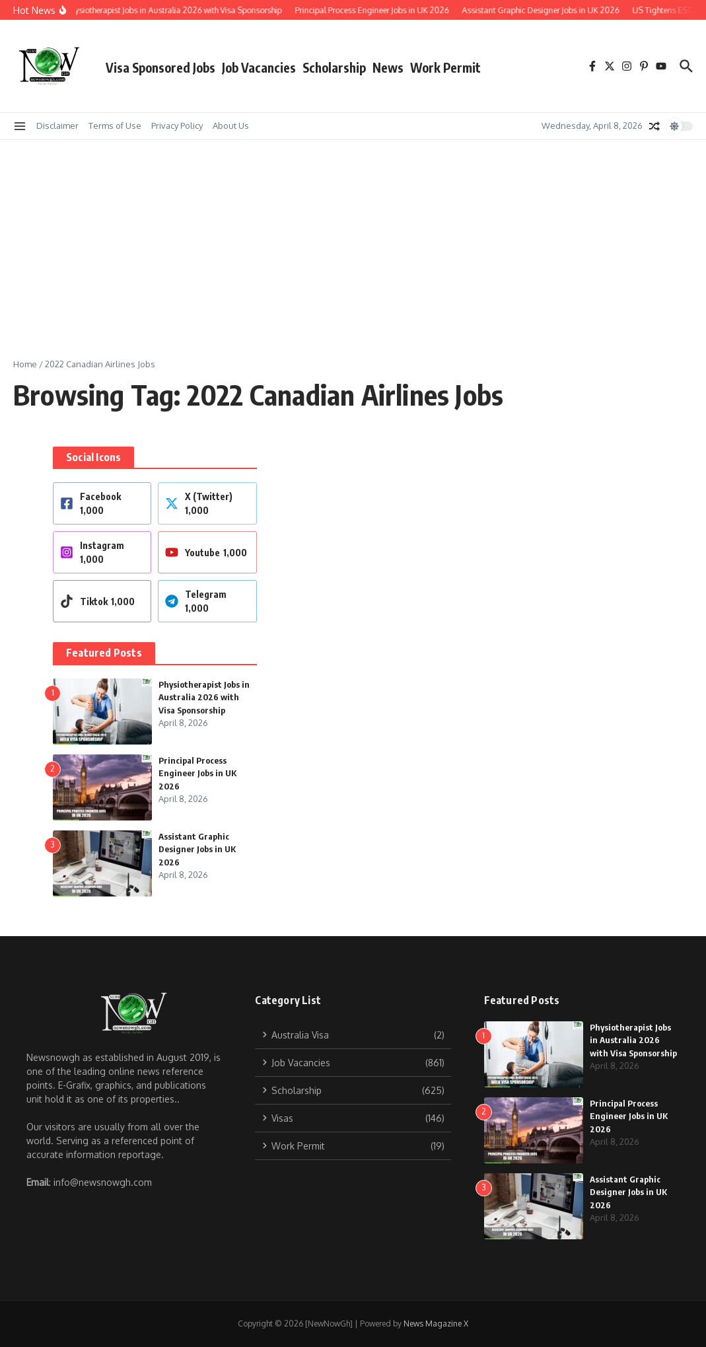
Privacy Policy (177, 125)
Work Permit (445, 67)
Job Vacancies (259, 67)
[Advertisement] (353, 239)
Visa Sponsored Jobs (160, 67)
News (388, 67)
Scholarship (334, 67)
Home (25, 364)
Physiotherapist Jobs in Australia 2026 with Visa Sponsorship (204, 697)
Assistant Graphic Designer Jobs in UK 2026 (197, 849)
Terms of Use (114, 125)
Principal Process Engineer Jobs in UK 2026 (197, 773)
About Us (231, 125)
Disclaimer (57, 125)
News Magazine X (436, 1324)
